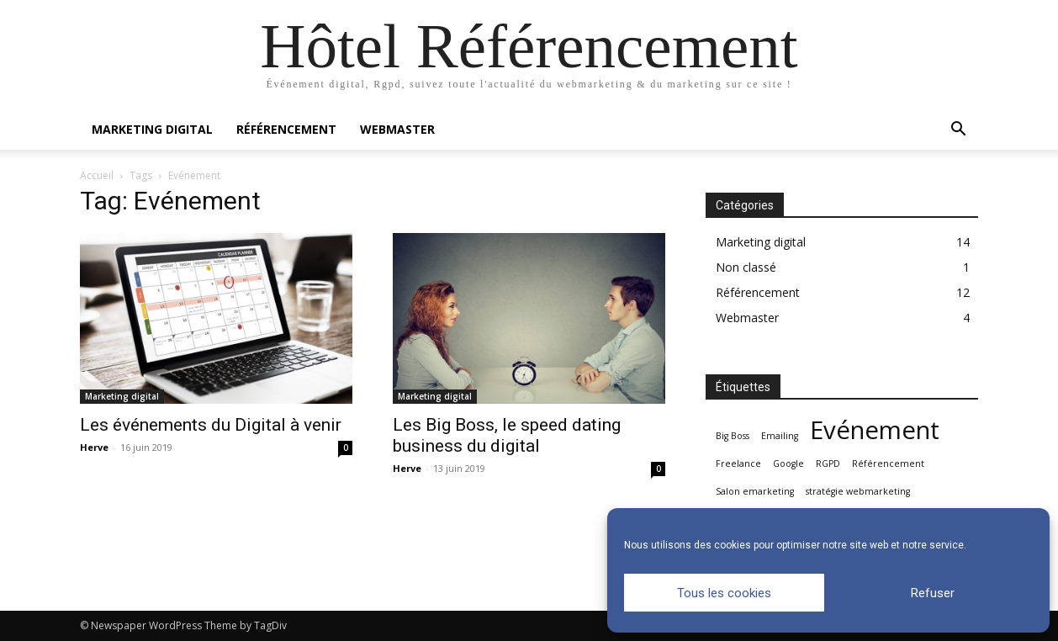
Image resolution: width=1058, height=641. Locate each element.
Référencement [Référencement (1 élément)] (888, 463)
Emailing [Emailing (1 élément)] (779, 436)
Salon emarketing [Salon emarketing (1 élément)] (755, 491)
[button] (958, 131)
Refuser (933, 593)
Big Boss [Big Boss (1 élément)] (732, 436)
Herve (94, 447)
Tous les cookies (724, 593)
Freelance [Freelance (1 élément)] (738, 463)
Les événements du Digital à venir (210, 425)
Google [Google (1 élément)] (788, 463)
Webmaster (397, 129)
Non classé (746, 267)
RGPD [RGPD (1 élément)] (828, 463)
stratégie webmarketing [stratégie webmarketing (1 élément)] (858, 491)
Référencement (286, 129)
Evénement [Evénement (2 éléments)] (874, 430)
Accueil (97, 175)
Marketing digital (152, 129)
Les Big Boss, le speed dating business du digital (507, 435)
